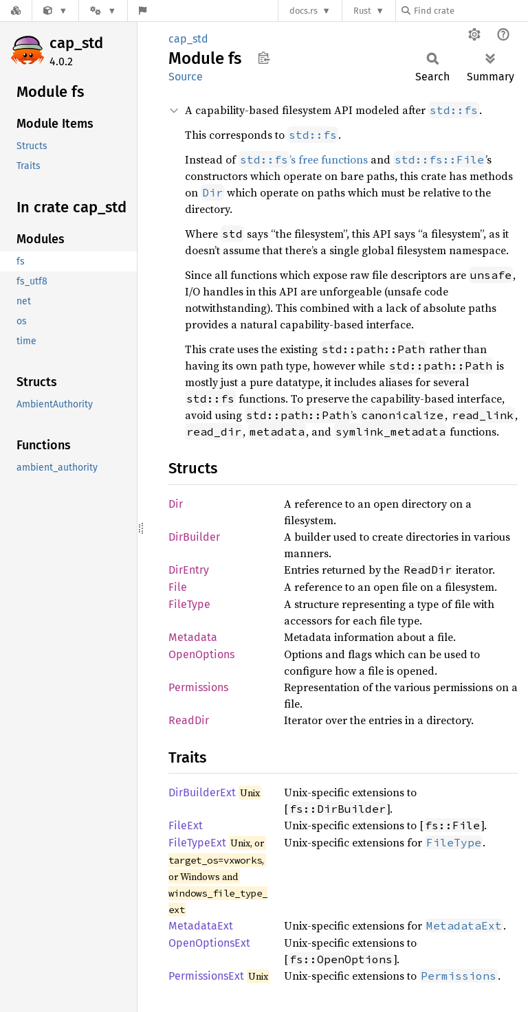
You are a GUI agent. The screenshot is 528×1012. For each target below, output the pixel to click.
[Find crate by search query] (470, 10)
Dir (175, 503)
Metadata (192, 637)
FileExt (185, 825)
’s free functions (303, 159)
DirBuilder (194, 536)
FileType (189, 604)
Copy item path (263, 57)
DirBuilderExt (202, 792)
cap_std (76, 43)
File (177, 587)
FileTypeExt (197, 842)
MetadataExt (200, 925)
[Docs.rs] (16, 10)
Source (185, 76)
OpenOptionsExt (209, 942)
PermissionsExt (206, 975)
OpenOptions (201, 654)
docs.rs (303, 10)
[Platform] (103, 10)
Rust (362, 10)
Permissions (198, 687)
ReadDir (188, 720)
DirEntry (188, 569)
